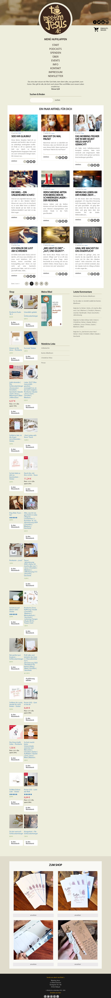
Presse (43, 363)
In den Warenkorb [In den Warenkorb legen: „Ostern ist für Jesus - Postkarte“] (15, 359)
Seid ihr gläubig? (21, 136)
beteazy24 (76, 296)
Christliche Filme (46, 358)
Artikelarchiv (45, 348)
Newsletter (55, 76)
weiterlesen (14, 161)
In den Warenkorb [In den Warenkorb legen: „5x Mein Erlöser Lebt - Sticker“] (15, 803)
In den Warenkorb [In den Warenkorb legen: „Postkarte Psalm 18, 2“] (15, 323)
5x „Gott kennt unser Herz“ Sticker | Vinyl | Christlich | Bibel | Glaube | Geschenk (86, 334)
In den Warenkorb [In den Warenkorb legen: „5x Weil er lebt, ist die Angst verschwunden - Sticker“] (15, 450)
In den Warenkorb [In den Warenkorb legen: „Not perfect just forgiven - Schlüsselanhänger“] (15, 668)
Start (55, 45)
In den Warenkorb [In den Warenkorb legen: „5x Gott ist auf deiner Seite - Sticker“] (15, 623)
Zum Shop (55, 865)
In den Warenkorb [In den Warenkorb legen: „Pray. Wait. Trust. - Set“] (15, 526)
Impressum (55, 72)
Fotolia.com (47, 131)
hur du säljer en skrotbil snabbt (83, 301)
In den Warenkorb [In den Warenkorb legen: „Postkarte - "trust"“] (15, 569)
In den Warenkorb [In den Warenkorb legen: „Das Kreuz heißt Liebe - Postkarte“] (15, 759)
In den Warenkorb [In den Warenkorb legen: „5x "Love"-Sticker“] (30, 357)
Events (55, 60)
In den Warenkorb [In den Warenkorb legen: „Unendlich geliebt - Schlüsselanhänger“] (30, 325)
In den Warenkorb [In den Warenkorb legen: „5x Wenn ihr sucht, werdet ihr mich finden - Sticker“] (15, 715)
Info (55, 64)
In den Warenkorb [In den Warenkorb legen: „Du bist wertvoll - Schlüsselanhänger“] (15, 843)
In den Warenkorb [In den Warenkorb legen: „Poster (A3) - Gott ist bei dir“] (30, 719)
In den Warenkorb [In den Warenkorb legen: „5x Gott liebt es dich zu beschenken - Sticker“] (15, 488)
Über (55, 56)
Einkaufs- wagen (104, 29)
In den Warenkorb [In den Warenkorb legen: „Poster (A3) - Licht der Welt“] (30, 808)
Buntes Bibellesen (89, 296)
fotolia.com (15, 187)
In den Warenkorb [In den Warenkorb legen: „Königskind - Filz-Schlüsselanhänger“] (30, 843)
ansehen (33, 915)
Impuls (52, 133)
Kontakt (55, 68)
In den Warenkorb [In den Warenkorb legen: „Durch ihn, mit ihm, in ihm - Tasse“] (30, 490)
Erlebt (19, 133)
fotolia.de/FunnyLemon (18, 131)
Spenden (55, 53)
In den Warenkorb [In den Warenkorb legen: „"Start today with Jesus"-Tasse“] (30, 446)
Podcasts (55, 49)
